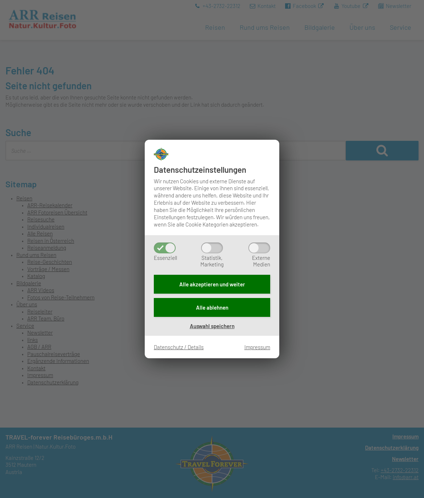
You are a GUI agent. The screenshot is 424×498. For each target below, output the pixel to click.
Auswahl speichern (212, 326)
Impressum (257, 347)
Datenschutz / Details (179, 347)
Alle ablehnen (212, 307)
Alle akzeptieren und (212, 284)
